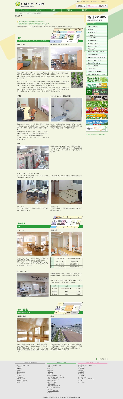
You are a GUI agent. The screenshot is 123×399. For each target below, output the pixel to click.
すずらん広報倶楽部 (93, 65)
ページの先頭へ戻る (102, 359)
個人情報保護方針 (95, 1)
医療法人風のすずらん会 (81, 6)
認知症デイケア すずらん (94, 60)
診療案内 (69, 10)
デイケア (81, 373)
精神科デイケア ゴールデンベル (96, 57)
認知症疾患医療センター (94, 46)
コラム (100, 10)
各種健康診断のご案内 (94, 63)
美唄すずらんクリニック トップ (87, 365)
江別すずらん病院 (31, 13)
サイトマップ (104, 1)
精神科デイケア (52, 380)
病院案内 (54, 10)
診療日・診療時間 (92, 26)
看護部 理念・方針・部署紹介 (96, 51)
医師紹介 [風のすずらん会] (95, 71)
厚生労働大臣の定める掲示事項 (96, 134)
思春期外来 (92, 35)
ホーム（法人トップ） (20, 13)
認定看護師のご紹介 (93, 54)
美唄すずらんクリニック (91, 6)
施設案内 (84, 10)
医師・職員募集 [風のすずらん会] (96, 74)
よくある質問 (78, 1)
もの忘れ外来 (93, 32)
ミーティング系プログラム (86, 379)
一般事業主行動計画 (22, 380)
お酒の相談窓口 (94, 40)
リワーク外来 (93, 38)
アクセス (50, 392)
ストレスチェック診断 (54, 387)
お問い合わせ (86, 1)
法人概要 (19, 368)
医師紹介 (19, 370)
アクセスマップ (92, 68)
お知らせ (38, 10)
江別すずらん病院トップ (23, 10)
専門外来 (90, 29)
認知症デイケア (52, 382)
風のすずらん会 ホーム (23, 365)
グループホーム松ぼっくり (102, 6)
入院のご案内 (91, 49)
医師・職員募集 (21, 372)
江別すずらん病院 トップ (54, 365)
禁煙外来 (81, 375)
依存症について (94, 43)
